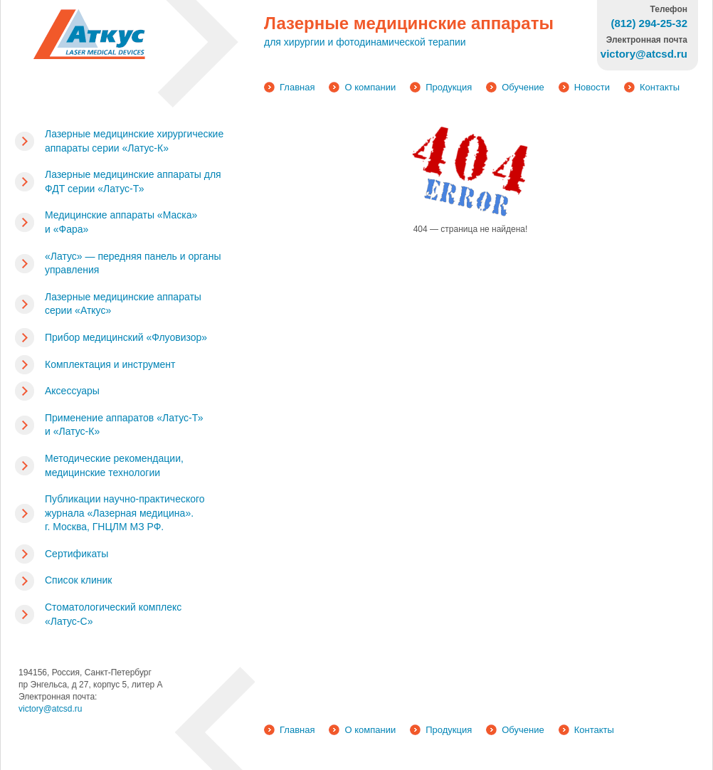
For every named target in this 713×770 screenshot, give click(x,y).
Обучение (523, 87)
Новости (592, 87)
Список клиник (78, 580)
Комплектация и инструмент (110, 364)
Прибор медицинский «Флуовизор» (126, 337)
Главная (297, 87)
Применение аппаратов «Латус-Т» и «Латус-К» (124, 425)
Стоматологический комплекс (113, 614)
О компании (370, 87)
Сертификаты (76, 553)
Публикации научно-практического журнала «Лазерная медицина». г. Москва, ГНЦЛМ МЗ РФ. (125, 512)
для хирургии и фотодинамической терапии (365, 42)
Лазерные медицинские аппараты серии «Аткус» (123, 304)
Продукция (449, 87)
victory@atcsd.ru (51, 709)
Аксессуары (72, 390)
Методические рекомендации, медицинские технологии (114, 465)
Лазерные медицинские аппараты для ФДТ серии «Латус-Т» (133, 181)
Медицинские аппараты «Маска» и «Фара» (121, 222)
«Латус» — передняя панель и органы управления (133, 263)
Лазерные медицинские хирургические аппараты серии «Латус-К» (134, 141)
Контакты (660, 87)
